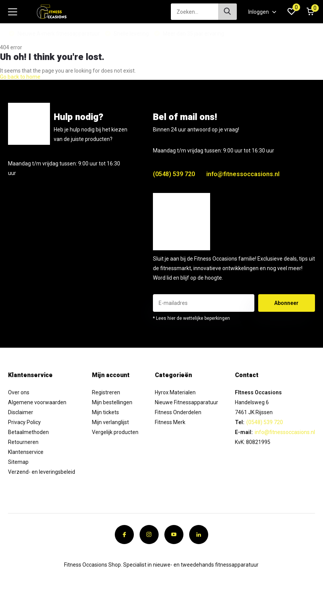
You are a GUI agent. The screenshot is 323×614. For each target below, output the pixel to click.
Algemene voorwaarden (37, 402)
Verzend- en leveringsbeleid (41, 472)
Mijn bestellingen (112, 402)
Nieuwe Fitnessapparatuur (186, 402)
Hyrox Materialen (175, 392)
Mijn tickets (105, 412)
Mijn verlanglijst (110, 422)
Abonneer (286, 303)
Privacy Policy (24, 422)
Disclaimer (20, 412)
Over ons (18, 392)
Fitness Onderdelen (178, 412)
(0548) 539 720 (174, 174)
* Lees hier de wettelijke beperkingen (191, 318)
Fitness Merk (170, 422)
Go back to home (20, 77)
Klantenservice (25, 452)
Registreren (106, 392)
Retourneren (23, 442)
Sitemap (18, 462)
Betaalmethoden (28, 432)
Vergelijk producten (115, 432)
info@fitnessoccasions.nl (243, 174)
